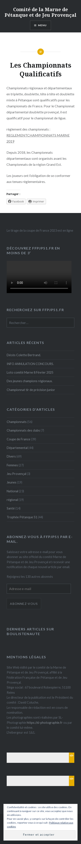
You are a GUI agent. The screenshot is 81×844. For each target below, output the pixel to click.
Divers (11, 456)
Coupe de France (18, 439)
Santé (11, 508)
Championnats (17, 422)
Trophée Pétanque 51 (22, 517)
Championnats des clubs (23, 430)
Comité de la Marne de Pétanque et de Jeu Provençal (40, 12)
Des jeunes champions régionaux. (29, 381)
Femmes (12, 465)
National (12, 491)
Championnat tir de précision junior (31, 390)
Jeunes (11, 482)
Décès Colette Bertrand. (24, 355)
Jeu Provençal (16, 474)
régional (12, 500)
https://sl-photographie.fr (45, 722)
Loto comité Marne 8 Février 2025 (30, 372)
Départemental (17, 448)
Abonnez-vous (24, 603)
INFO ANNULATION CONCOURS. (30, 364)
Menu (42, 25)
